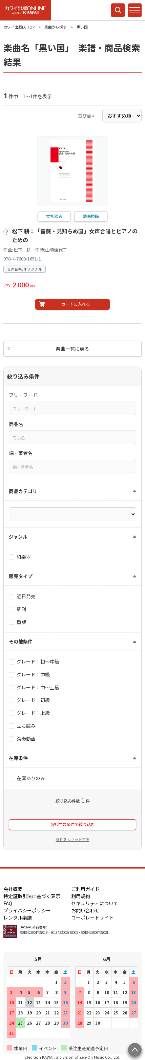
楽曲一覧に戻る (72, 348)
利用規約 (80, 896)
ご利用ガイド (85, 889)
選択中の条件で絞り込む (72, 824)
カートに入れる (75, 304)
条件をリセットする (72, 839)
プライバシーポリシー (27, 910)
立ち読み (54, 216)
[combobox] (72, 408)
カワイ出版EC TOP (19, 27)
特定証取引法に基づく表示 (31, 896)
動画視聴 (91, 216)
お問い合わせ (85, 910)
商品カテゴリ (23, 491)
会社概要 (12, 889)
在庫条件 (18, 758)
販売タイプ (21, 576)
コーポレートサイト (92, 917)
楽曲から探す (55, 27)
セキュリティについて (94, 903)
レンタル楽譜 (17, 917)
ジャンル (18, 536)
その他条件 (21, 641)
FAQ (7, 903)
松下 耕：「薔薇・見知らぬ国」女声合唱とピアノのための (75, 235)
